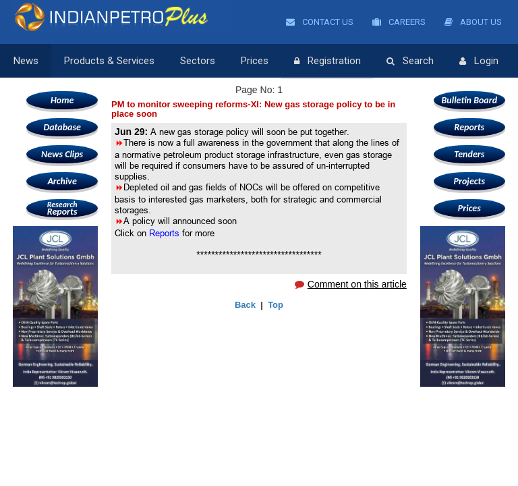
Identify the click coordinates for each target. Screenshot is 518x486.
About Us (473, 22)
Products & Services (109, 61)
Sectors (197, 61)
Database (61, 127)
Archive (61, 181)
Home (62, 100)
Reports (62, 208)
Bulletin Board (470, 100)
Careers (399, 22)
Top (275, 305)
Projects (469, 181)
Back (245, 305)
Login (478, 61)
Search (410, 61)
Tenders (469, 154)
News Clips (62, 154)
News (25, 61)
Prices (254, 61)
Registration (327, 61)
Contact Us (319, 22)
